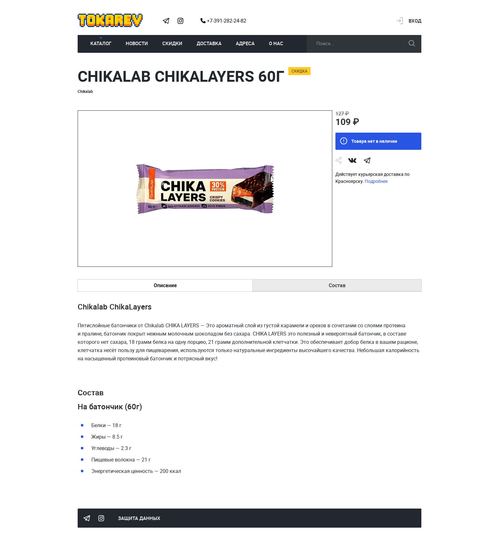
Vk (352, 160)
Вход (415, 20)
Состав (337, 285)
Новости (137, 43)
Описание (165, 285)
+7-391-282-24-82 (223, 20)
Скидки (172, 43)
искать (411, 43)
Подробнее (376, 181)
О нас (276, 43)
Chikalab (85, 91)
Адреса (245, 43)
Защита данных (139, 518)
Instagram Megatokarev (180, 21)
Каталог (100, 43)
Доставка (209, 43)
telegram (367, 160)
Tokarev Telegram (166, 21)
